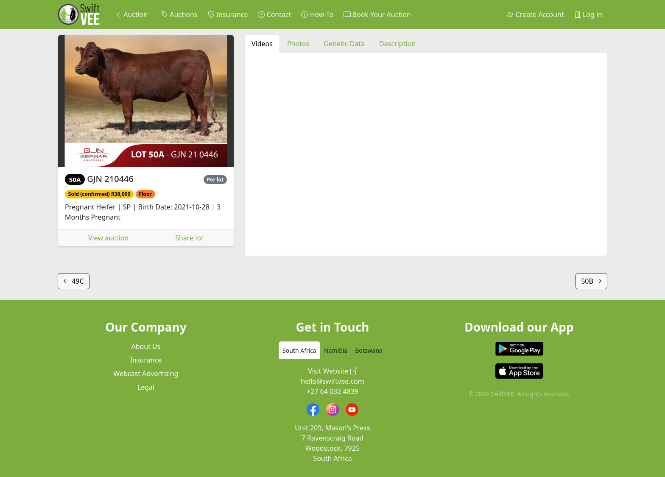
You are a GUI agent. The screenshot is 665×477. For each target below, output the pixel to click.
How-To (317, 14)
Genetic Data (344, 43)
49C (73, 281)
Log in (588, 14)
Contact (274, 14)
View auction (108, 238)
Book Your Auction (377, 14)
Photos (298, 43)
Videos (262, 43)
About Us (146, 346)
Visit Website (332, 371)
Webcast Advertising (146, 373)
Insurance (228, 14)
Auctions (179, 14)
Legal (145, 387)
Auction (131, 14)
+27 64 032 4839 (332, 391)
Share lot (189, 238)
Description (397, 43)
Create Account (535, 14)
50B (591, 281)
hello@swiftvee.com (332, 381)
